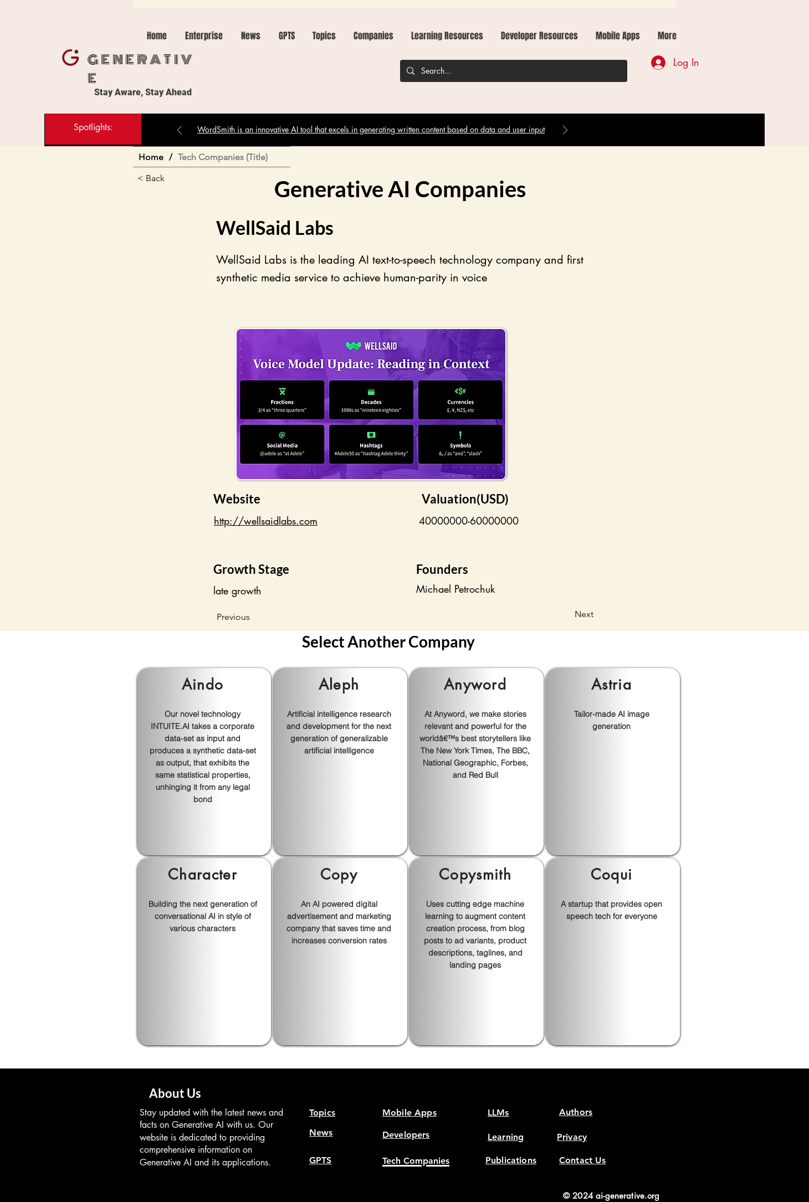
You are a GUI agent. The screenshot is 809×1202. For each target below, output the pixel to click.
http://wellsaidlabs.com (266, 520)
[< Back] (174, 178)
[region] (204, 761)
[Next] (565, 131)
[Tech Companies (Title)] (222, 157)
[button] (286, 36)
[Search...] (512, 71)
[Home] (151, 157)
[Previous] (179, 131)
